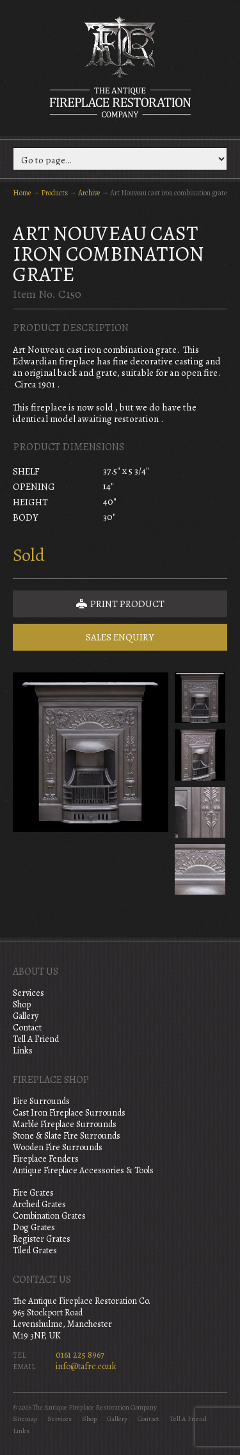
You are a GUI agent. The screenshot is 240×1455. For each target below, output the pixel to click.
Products (54, 193)
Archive (89, 193)
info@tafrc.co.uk (86, 1366)
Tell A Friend (36, 1039)
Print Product (120, 603)
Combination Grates (49, 1216)
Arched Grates (39, 1204)
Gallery (25, 1016)
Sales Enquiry (120, 637)
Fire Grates (33, 1193)
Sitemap (25, 1419)
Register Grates (41, 1239)
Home (22, 193)
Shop (22, 1004)
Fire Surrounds (41, 1101)
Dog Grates (34, 1227)
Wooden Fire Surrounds (57, 1147)
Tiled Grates (35, 1250)
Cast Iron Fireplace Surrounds (69, 1113)
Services (28, 993)
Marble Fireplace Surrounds (64, 1124)
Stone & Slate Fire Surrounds (66, 1136)
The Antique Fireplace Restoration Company (120, 66)
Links (23, 1051)
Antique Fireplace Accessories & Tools (83, 1170)
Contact (27, 1027)
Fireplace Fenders (46, 1159)
